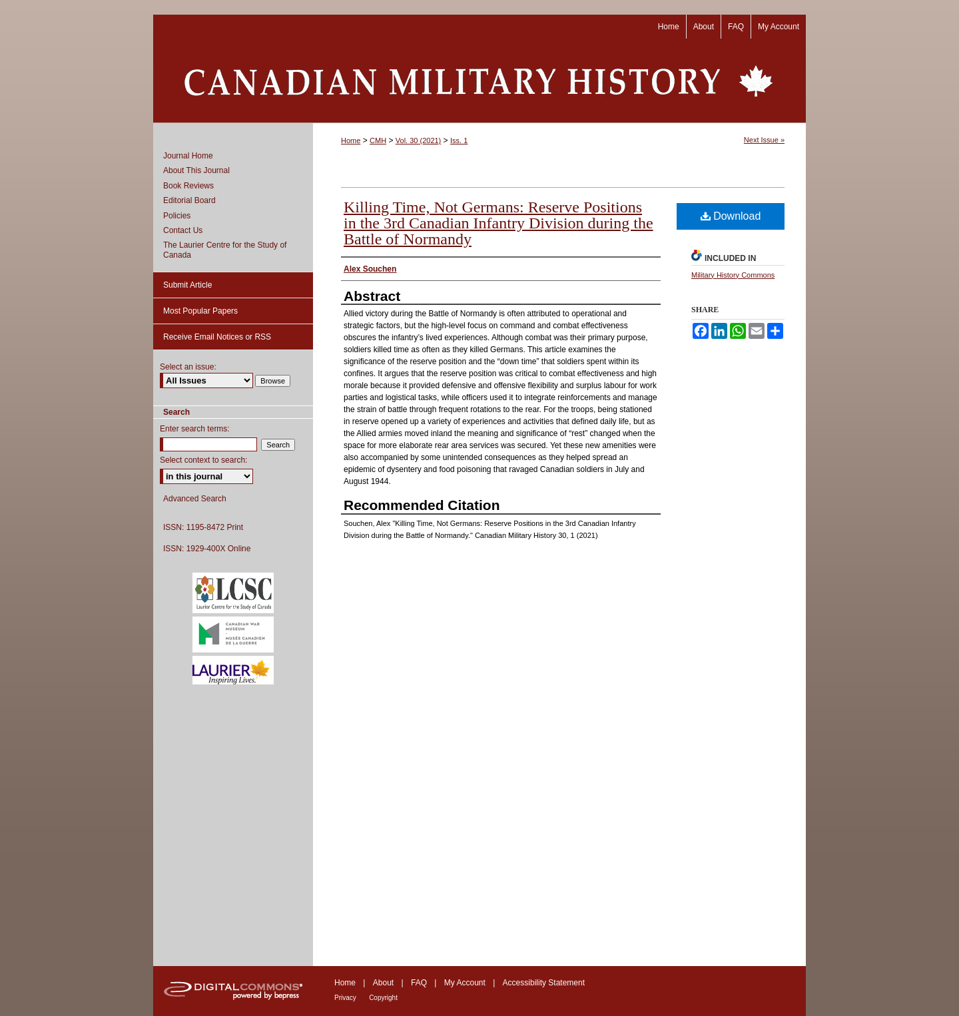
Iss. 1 (459, 140)
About (383, 982)
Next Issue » (764, 140)
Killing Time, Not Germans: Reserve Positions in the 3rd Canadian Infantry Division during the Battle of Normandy (498, 223)
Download (731, 216)
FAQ (419, 982)
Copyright (383, 997)
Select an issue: (188, 367)
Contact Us (182, 230)
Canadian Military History (479, 81)
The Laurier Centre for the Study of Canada (224, 249)
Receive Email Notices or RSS (217, 337)
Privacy (345, 997)
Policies (176, 215)
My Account (464, 982)
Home (350, 140)
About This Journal (196, 170)
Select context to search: (203, 460)
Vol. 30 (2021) (419, 140)
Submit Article (187, 285)
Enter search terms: (195, 428)
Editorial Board (189, 200)
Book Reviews (188, 185)
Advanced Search (194, 498)
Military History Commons (733, 275)
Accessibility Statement (544, 982)
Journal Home (188, 155)
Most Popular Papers (200, 311)
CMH (378, 140)
